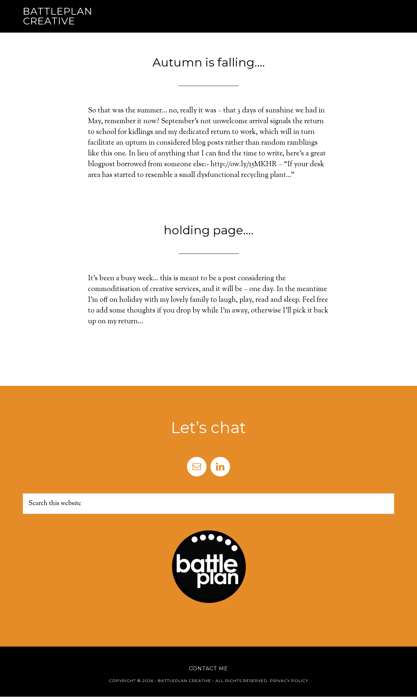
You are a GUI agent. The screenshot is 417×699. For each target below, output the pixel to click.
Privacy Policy (289, 680)
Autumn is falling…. (208, 62)
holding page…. (208, 230)
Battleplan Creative (58, 16)
